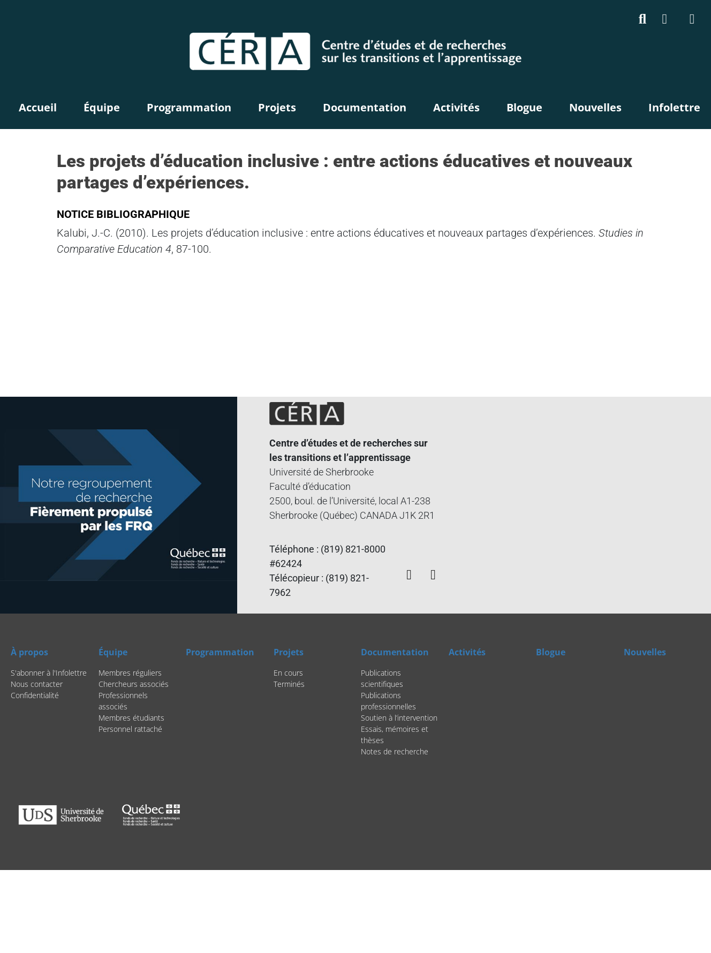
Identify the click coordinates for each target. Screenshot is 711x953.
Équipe (102, 107)
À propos (29, 652)
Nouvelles (595, 107)
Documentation (364, 107)
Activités (456, 107)
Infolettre (674, 107)
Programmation (189, 107)
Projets (277, 107)
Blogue (524, 107)
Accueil (38, 107)
